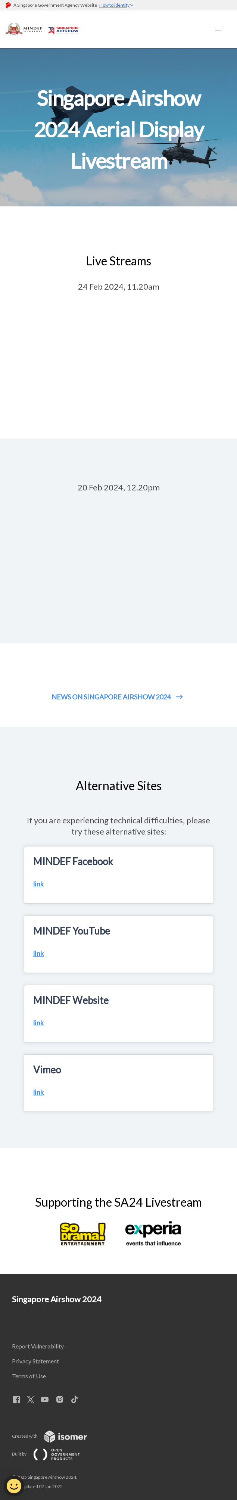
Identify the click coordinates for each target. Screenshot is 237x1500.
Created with (55, 1436)
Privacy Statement (35, 1361)
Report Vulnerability (38, 1346)
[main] (118, 661)
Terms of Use (29, 1375)
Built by (52, 1454)
